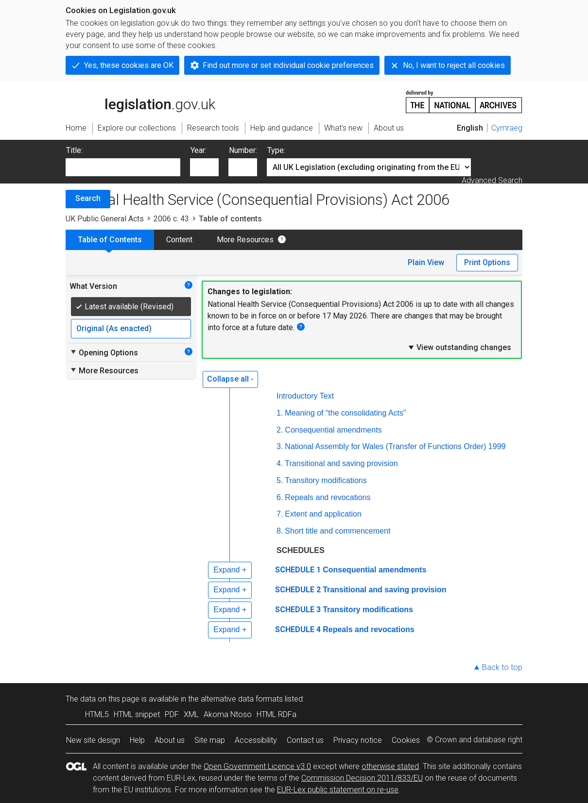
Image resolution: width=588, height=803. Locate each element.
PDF (172, 714)
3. (280, 446)
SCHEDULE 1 (298, 569)
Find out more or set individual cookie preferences (288, 65)
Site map (209, 740)
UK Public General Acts (105, 218)
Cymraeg (506, 128)
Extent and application (323, 514)
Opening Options (103, 352)
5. (280, 480)
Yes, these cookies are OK (128, 65)
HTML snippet (137, 714)
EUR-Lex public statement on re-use (337, 789)
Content (179, 239)
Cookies (406, 740)
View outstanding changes (459, 347)
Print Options (487, 262)
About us (170, 740)
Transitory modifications (325, 480)
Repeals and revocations (327, 497)
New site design (93, 740)
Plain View (426, 262)
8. (280, 531)
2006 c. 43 (171, 218)
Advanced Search (492, 180)
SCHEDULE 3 (298, 609)
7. (280, 514)
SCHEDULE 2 (298, 589)
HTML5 (97, 714)
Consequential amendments (333, 430)
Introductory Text (305, 396)
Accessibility (256, 740)
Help (137, 740)
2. (280, 430)
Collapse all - (230, 379)
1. (280, 413)
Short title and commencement (337, 531)
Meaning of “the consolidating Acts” (345, 413)
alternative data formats (242, 698)
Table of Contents (110, 239)
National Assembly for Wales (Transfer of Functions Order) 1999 (395, 446)
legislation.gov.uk (140, 101)
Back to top (502, 667)
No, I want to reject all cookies (454, 65)
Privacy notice (357, 740)
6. (280, 497)
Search (88, 198)
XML (191, 714)
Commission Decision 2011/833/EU (362, 778)
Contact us (305, 740)
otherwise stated (390, 766)
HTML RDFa (276, 714)
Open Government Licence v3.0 (257, 766)
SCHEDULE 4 (298, 629)
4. (280, 463)
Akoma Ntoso (228, 714)
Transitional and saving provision (341, 463)
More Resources (245, 239)
